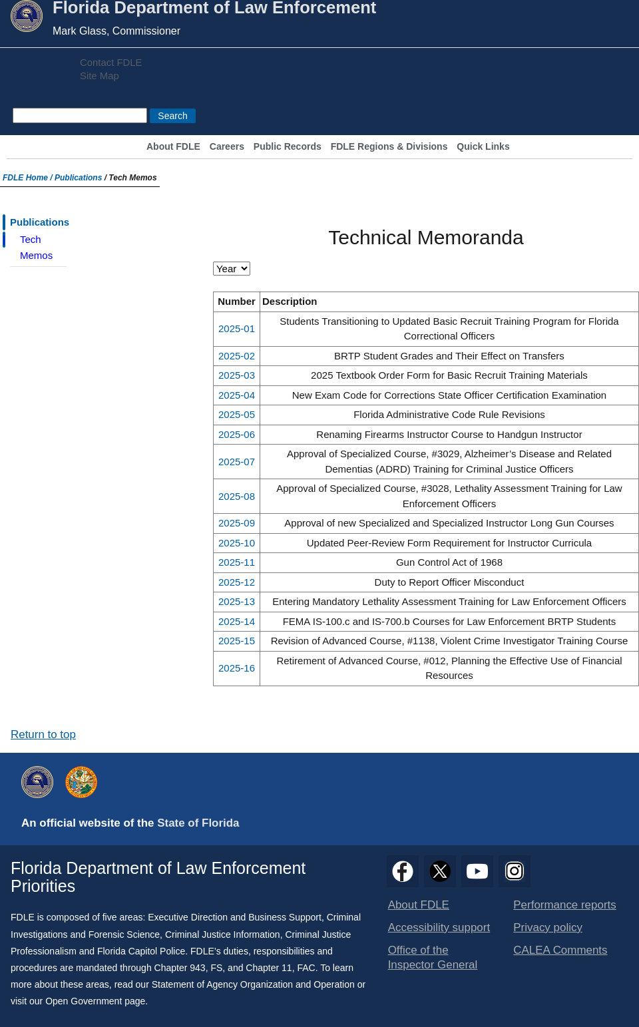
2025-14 (236, 621)
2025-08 (236, 496)
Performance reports (564, 905)
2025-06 (236, 434)
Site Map (99, 76)
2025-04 (236, 395)
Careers (227, 147)
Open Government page (95, 1001)
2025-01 (236, 328)
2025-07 (236, 461)
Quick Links (483, 147)
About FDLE (173, 147)
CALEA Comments (560, 950)
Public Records (287, 147)
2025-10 (236, 542)
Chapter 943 (180, 967)
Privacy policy (547, 927)
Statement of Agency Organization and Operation (253, 984)
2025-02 (236, 355)
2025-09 (236, 522)
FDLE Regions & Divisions (389, 147)
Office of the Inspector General (433, 957)
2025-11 (236, 562)
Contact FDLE (111, 62)
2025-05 (236, 414)
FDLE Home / (29, 177)
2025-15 (236, 640)
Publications (78, 177)
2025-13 (236, 601)
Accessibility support (439, 927)
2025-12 (236, 582)
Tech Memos (36, 247)
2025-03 (236, 375)
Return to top (43, 734)
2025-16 (236, 668)
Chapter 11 (269, 967)
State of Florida (198, 823)
